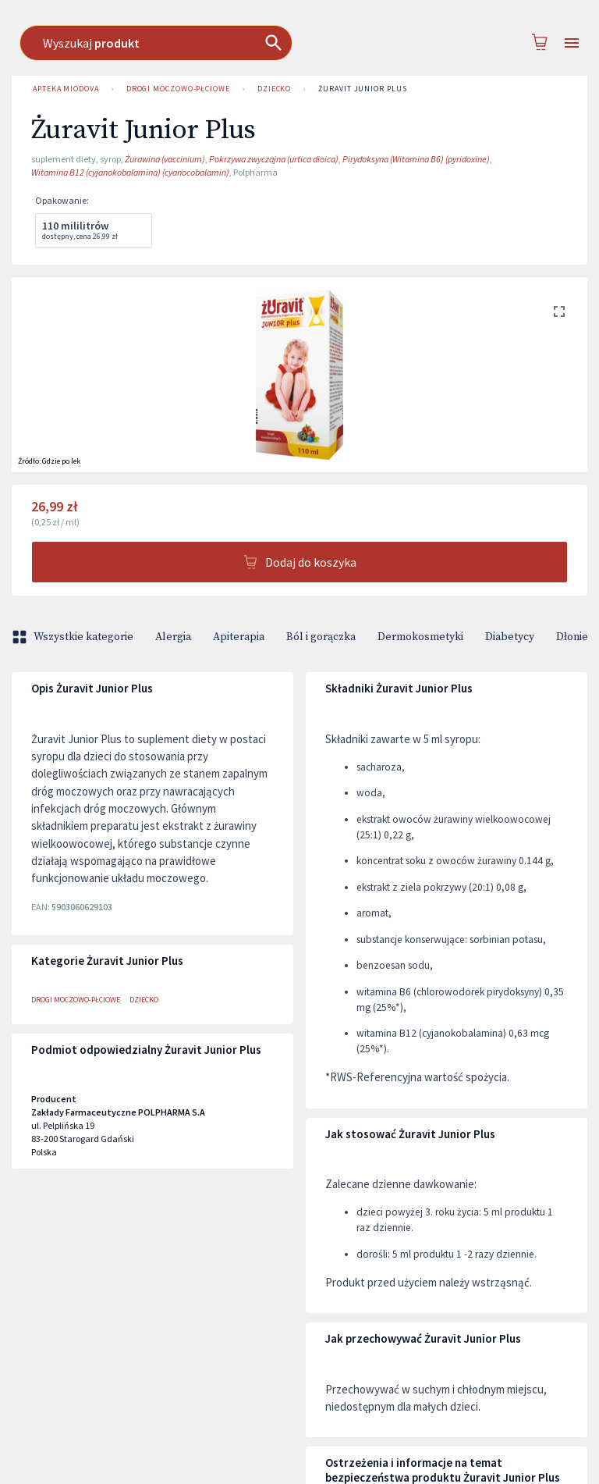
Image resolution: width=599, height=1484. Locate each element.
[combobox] (301, 43)
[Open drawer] (571, 43)
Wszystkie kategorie (74, 637)
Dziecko (274, 89)
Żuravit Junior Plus (362, 89)
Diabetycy (510, 637)
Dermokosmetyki (420, 637)
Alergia (173, 637)
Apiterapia (239, 637)
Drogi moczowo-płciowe (178, 89)
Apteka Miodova (66, 89)
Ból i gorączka (321, 637)
